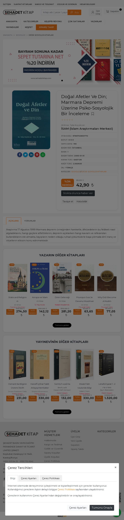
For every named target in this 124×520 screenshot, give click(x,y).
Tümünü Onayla (102, 507)
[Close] (115, 467)
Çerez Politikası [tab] (50, 478)
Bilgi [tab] (12, 478)
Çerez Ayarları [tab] (28, 478)
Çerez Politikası (66, 489)
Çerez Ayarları (77, 507)
